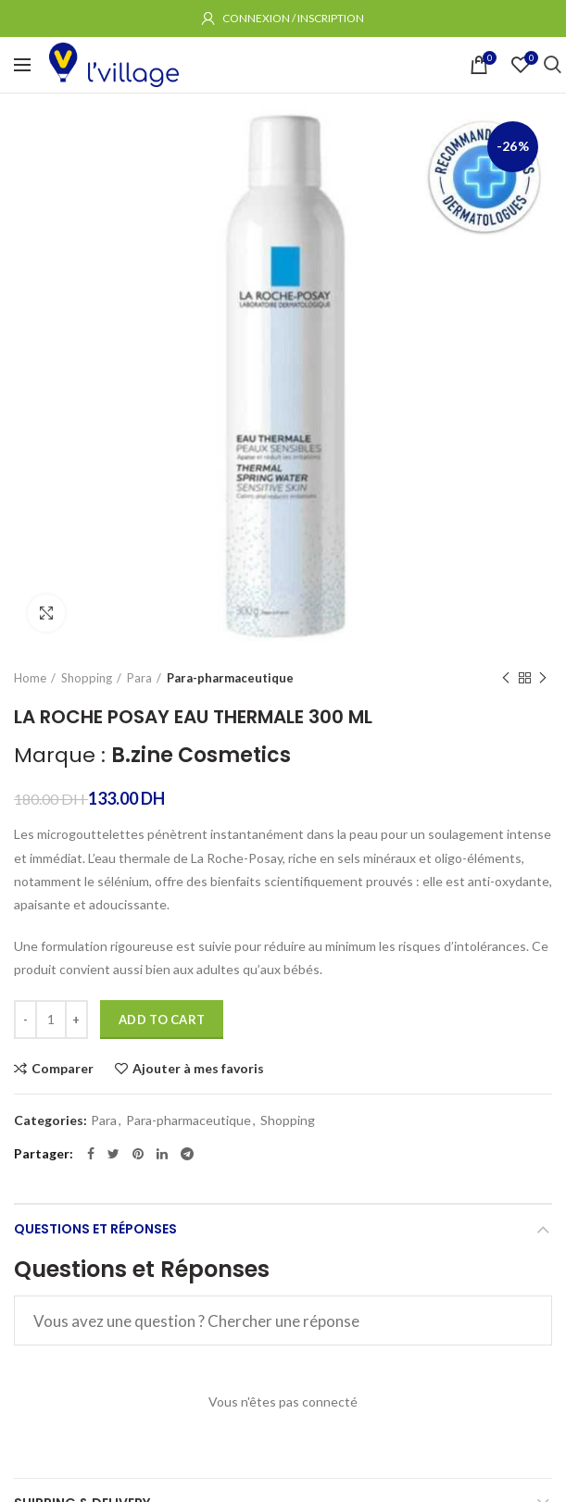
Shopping (86, 677)
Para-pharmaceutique (230, 677)
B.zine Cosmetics (201, 755)
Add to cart (162, 1019)
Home (30, 677)
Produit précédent (505, 678)
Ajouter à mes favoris (198, 1068)
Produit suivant (542, 678)
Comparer (62, 1068)
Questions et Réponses (95, 1229)
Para (139, 677)
